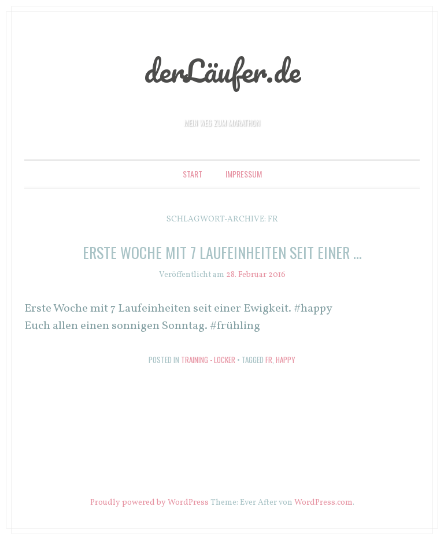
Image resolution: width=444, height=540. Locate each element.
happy (285, 359)
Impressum (243, 174)
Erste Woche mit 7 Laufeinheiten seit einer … (222, 252)
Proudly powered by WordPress (149, 502)
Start (192, 174)
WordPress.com (323, 502)
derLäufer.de (222, 70)
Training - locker (208, 359)
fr (268, 359)
